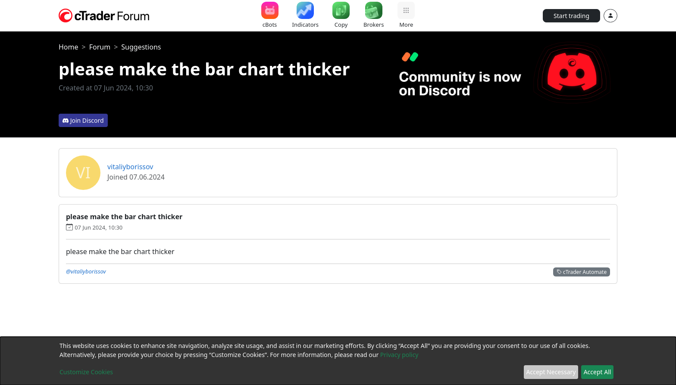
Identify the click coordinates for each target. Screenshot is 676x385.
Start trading (571, 16)
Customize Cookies (86, 372)
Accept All (597, 372)
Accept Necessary (551, 372)
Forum (99, 47)
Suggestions (141, 47)
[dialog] (338, 361)
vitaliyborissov (130, 166)
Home (68, 47)
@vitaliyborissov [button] (86, 271)
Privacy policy (399, 355)
